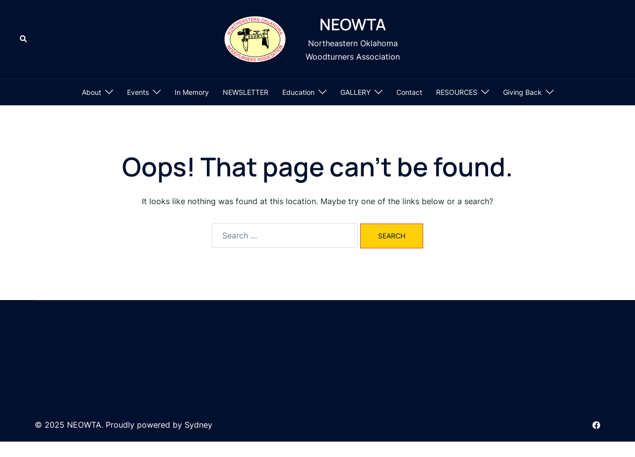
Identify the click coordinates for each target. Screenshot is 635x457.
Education (298, 92)
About (91, 92)
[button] (24, 39)
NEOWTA (352, 24)
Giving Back (522, 92)
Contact (409, 92)
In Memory (192, 92)
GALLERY (355, 92)
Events (138, 92)
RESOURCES (456, 92)
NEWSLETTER (245, 92)
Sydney (198, 425)
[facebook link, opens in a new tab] (596, 425)
